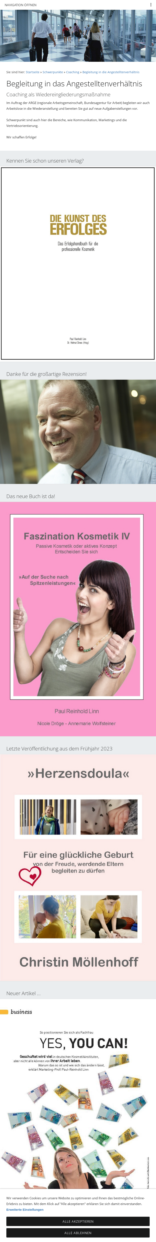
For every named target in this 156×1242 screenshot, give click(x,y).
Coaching (72, 72)
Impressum (82, 1227)
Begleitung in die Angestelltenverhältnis (110, 72)
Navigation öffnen (20, 5)
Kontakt (24, 1227)
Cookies (132, 1227)
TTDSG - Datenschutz (52, 1227)
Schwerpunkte (53, 72)
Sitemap (115, 1227)
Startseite (32, 72)
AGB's (100, 1227)
